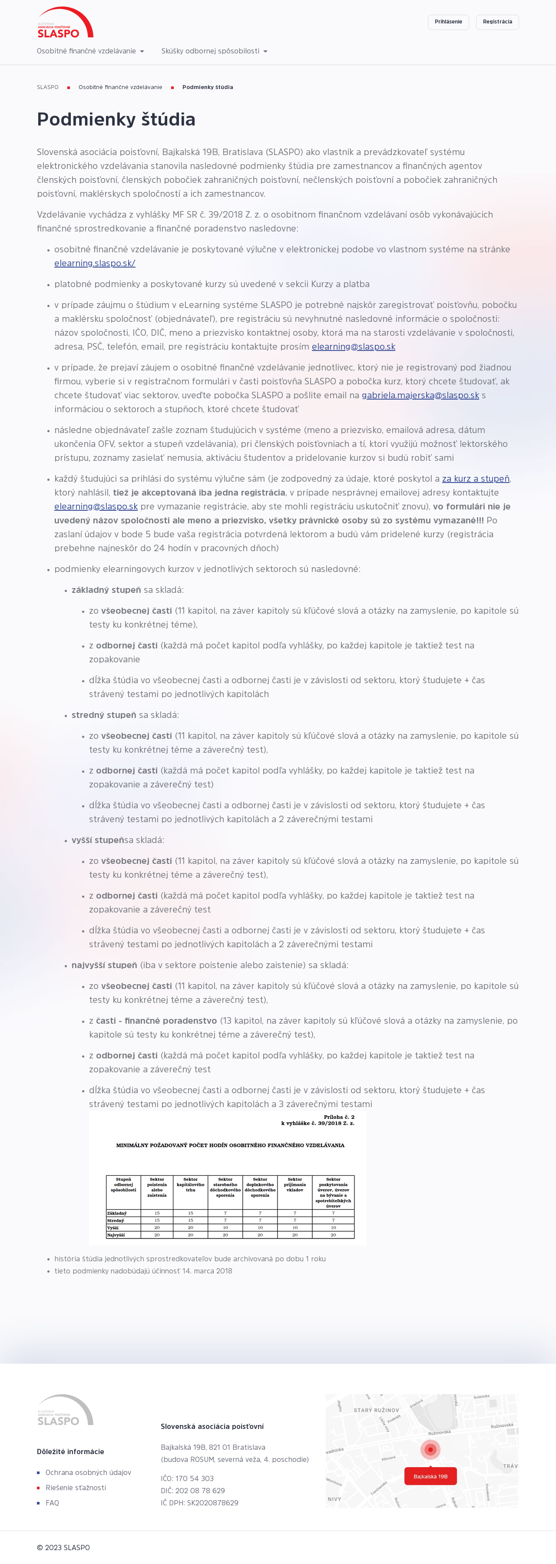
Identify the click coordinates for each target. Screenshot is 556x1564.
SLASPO (48, 87)
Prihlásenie (448, 21)
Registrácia (497, 21)
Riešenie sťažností (76, 1487)
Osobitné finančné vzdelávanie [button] (87, 50)
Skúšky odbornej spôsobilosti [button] (211, 50)
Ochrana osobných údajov (88, 1472)
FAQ (52, 1502)
